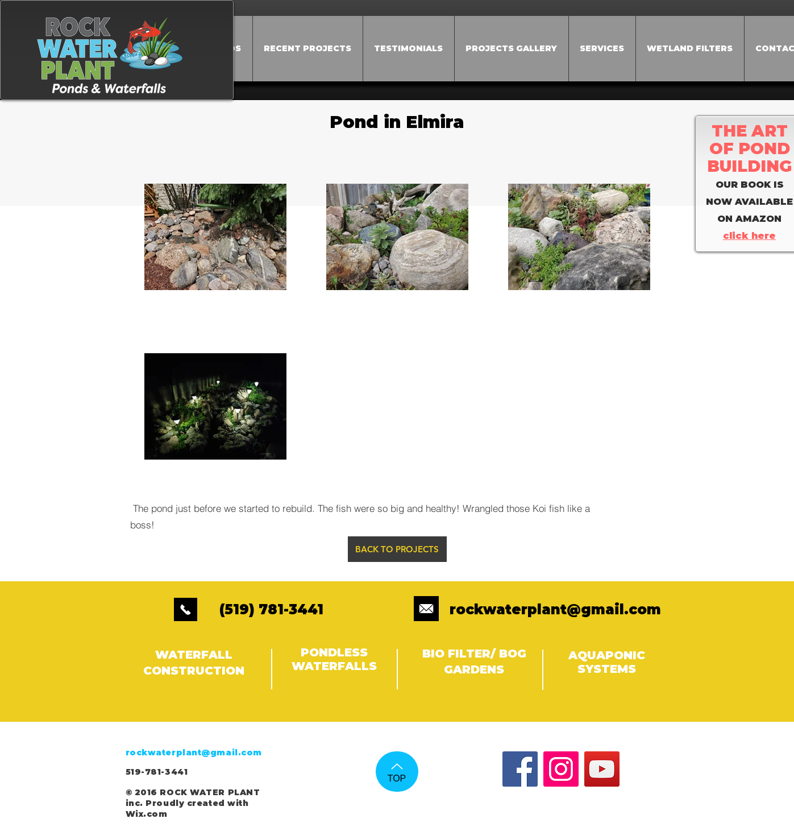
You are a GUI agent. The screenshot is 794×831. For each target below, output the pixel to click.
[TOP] (397, 771)
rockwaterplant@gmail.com (555, 609)
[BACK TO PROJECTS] (397, 549)
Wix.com (147, 814)
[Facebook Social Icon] (520, 769)
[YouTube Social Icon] (602, 769)
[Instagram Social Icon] (561, 769)
